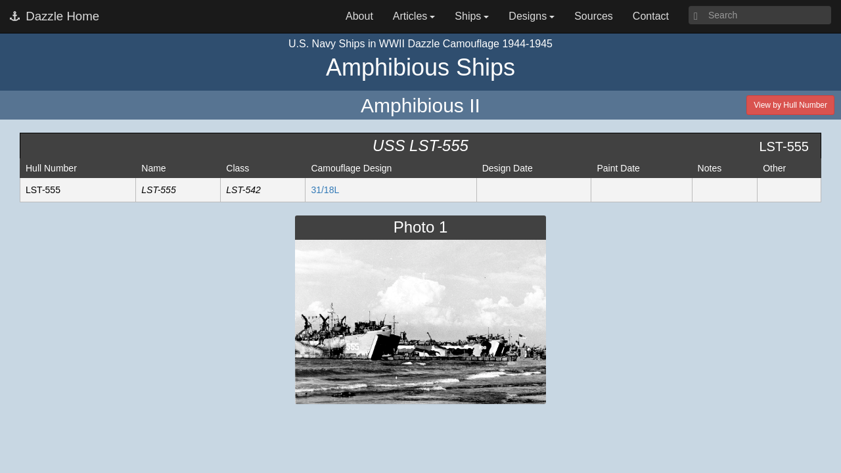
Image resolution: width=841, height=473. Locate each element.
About (359, 16)
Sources (593, 16)
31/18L (325, 190)
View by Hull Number (790, 105)
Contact (651, 16)
